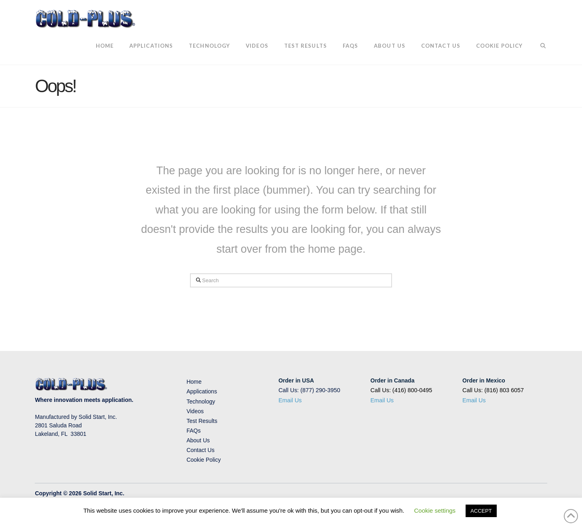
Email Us (290, 400)
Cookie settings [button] (435, 510)
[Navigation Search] (538, 46)
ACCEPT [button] (481, 511)
